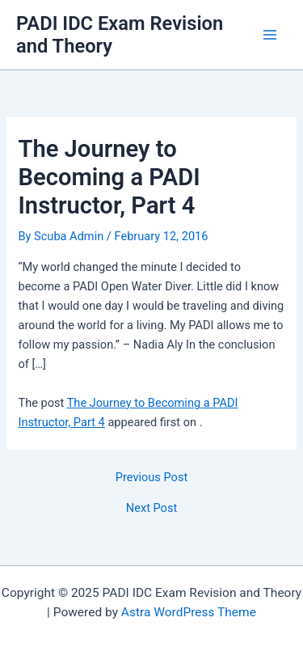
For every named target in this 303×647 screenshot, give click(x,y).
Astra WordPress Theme (188, 612)
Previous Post (151, 478)
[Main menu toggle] (270, 35)
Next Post (151, 508)
